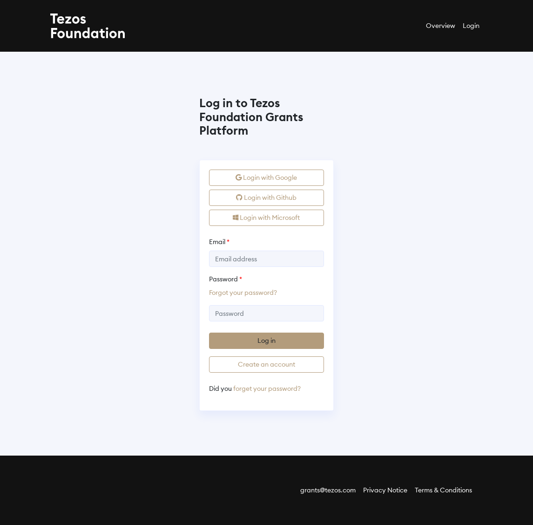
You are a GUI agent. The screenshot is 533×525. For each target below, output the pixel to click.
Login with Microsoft (266, 217)
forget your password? (267, 388)
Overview (440, 25)
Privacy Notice (385, 490)
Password (223, 279)
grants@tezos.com (328, 490)
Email (217, 242)
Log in (266, 340)
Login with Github (266, 197)
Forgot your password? (243, 292)
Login (471, 25)
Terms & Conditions (443, 490)
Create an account (266, 364)
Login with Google (266, 177)
